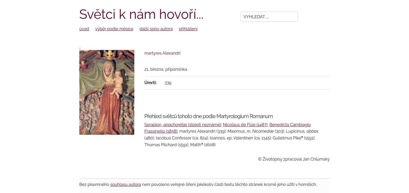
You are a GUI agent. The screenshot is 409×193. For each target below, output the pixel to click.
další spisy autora (156, 28)
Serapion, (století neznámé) (183, 124)
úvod (84, 28)
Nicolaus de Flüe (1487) (245, 124)
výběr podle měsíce (114, 28)
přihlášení (188, 28)
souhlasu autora (125, 184)
